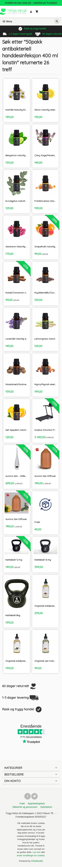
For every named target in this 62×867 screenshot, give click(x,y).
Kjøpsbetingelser (36, 803)
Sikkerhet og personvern (25, 807)
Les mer (37, 852)
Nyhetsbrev (46, 807)
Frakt (22, 803)
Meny (7, 21)
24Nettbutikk (37, 861)
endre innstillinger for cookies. (31, 855)
